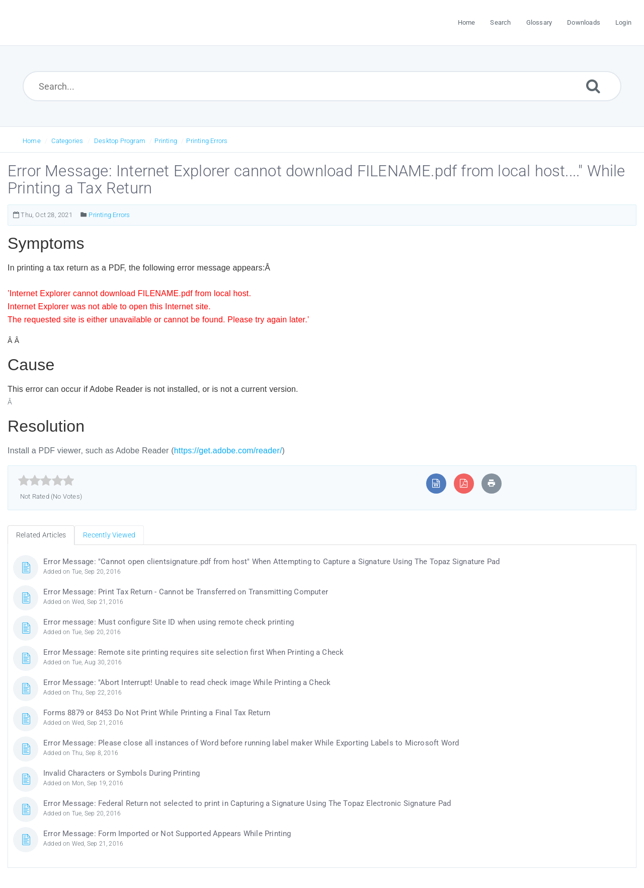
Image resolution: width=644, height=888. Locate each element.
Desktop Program (119, 141)
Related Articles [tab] (41, 535)
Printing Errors (206, 141)
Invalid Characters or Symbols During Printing (121, 773)
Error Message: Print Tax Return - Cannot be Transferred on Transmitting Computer (185, 591)
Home (32, 141)
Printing (165, 141)
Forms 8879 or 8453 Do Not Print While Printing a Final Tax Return (156, 712)
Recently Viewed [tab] (109, 535)
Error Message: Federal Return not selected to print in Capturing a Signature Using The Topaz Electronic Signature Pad (247, 803)
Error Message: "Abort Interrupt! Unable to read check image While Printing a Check (187, 682)
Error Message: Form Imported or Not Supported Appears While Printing (167, 833)
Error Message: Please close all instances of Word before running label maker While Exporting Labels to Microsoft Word (251, 742)
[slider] (46, 480)
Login (623, 22)
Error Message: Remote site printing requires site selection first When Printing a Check (193, 652)
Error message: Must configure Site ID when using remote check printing (168, 622)
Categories (67, 141)
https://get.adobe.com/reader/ (228, 450)
